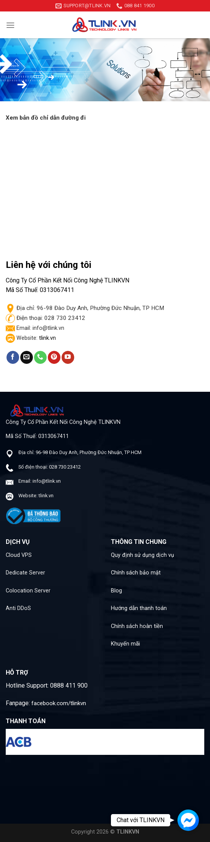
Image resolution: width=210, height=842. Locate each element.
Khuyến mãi (125, 644)
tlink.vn (47, 338)
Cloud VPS (19, 555)
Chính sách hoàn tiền (137, 626)
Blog (116, 590)
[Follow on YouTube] (68, 357)
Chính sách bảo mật (136, 572)
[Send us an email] (26, 357)
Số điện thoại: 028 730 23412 (49, 467)
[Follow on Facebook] (13, 357)
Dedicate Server (25, 572)
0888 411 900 (69, 685)
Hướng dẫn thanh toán (139, 608)
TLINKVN (127, 832)
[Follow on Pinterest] (54, 357)
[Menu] (10, 25)
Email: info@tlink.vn (39, 481)
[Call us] (40, 357)
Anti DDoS (18, 608)
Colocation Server (28, 590)
